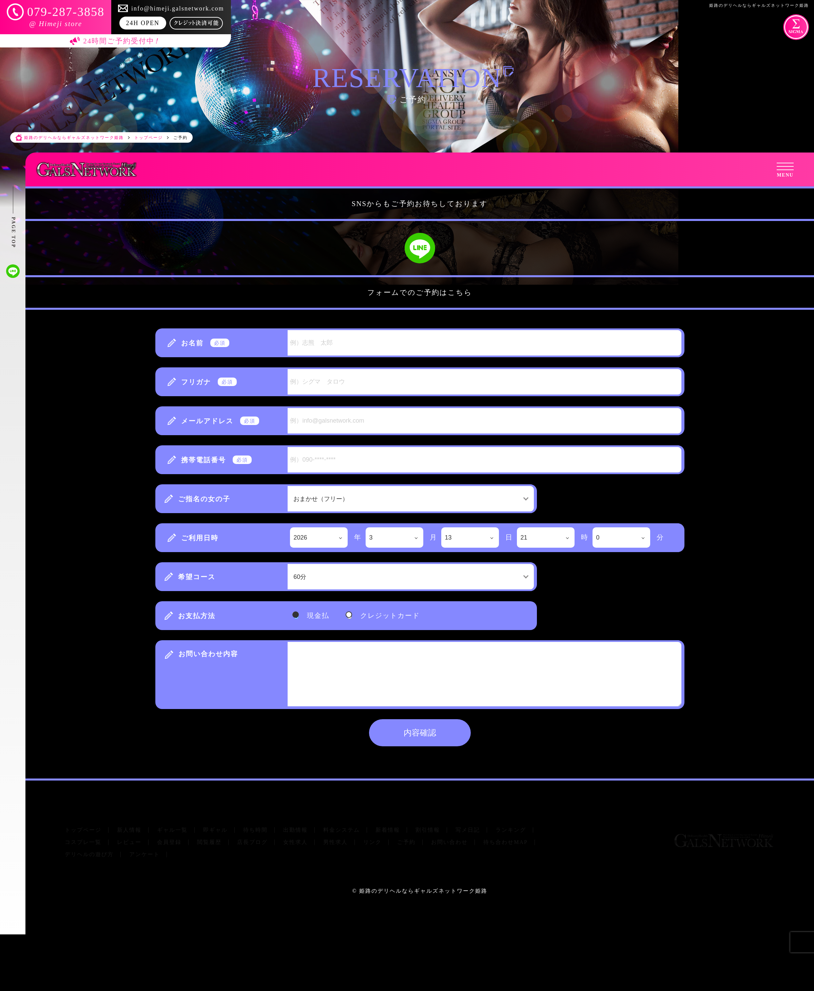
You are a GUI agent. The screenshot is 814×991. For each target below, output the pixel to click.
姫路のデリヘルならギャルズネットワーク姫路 (423, 891)
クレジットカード (390, 615)
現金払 (318, 615)
